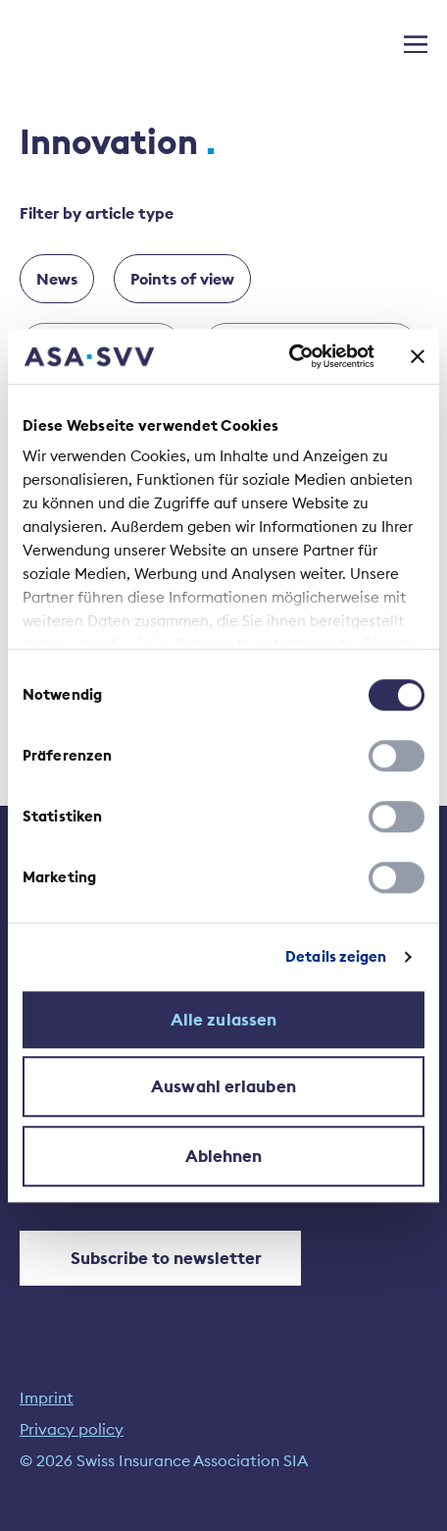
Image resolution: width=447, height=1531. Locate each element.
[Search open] (378, 40)
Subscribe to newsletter (148, 1258)
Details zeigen (335, 956)
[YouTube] (83, 1337)
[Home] (66, 43)
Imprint (47, 1397)
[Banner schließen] (417, 356)
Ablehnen (224, 1156)
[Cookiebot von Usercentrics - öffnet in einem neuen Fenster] (288, 356)
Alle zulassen (223, 1019)
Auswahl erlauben (223, 1086)
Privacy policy (72, 1429)
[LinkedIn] (34, 1337)
